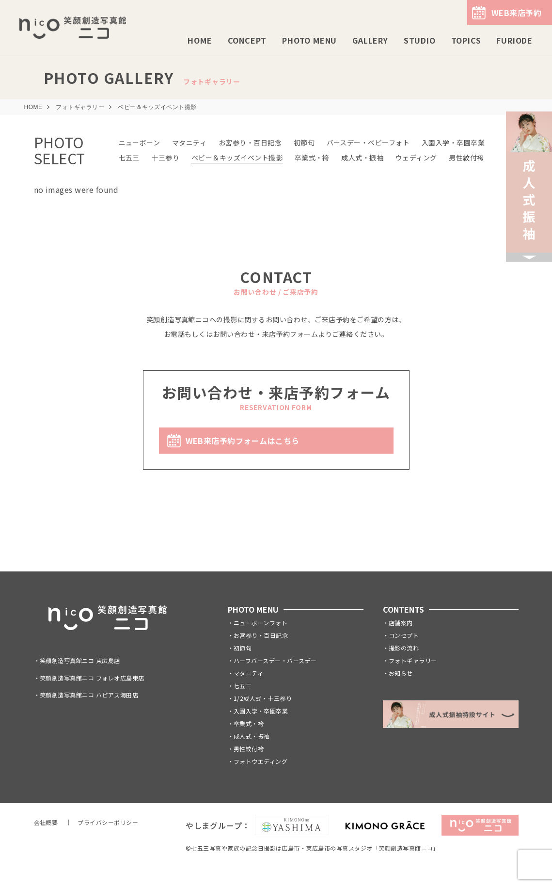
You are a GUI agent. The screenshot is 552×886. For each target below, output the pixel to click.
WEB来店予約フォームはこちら (243, 440)
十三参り (165, 157)
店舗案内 (401, 622)
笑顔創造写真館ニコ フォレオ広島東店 (92, 678)
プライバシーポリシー (108, 822)
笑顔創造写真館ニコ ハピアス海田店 (89, 695)
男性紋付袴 (466, 157)
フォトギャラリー (413, 660)
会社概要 (46, 822)
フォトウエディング (260, 761)
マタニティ (189, 142)
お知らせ (401, 673)
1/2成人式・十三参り (263, 698)
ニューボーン (139, 142)
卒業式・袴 (312, 157)
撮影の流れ (404, 648)
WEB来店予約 (516, 12)
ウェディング (416, 157)
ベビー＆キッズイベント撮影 (237, 157)
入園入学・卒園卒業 (453, 142)
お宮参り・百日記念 (250, 142)
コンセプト (404, 635)
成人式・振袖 (362, 157)
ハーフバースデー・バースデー (275, 660)
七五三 (129, 157)
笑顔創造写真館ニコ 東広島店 (80, 660)
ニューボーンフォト (260, 622)
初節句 (304, 142)
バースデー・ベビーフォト (368, 142)
